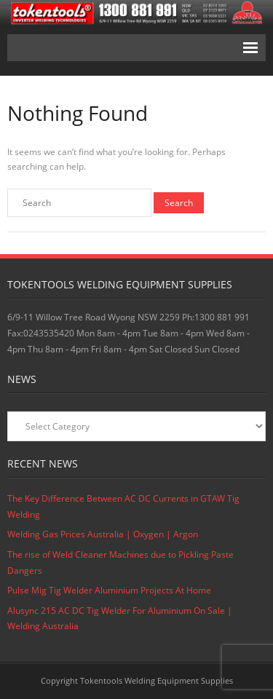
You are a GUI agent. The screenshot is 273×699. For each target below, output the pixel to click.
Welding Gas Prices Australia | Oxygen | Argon (102, 534)
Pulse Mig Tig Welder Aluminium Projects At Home (109, 590)
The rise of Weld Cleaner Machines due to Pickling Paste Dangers (120, 562)
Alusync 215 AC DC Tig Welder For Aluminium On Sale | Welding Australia (119, 618)
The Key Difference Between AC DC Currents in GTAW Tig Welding (123, 506)
